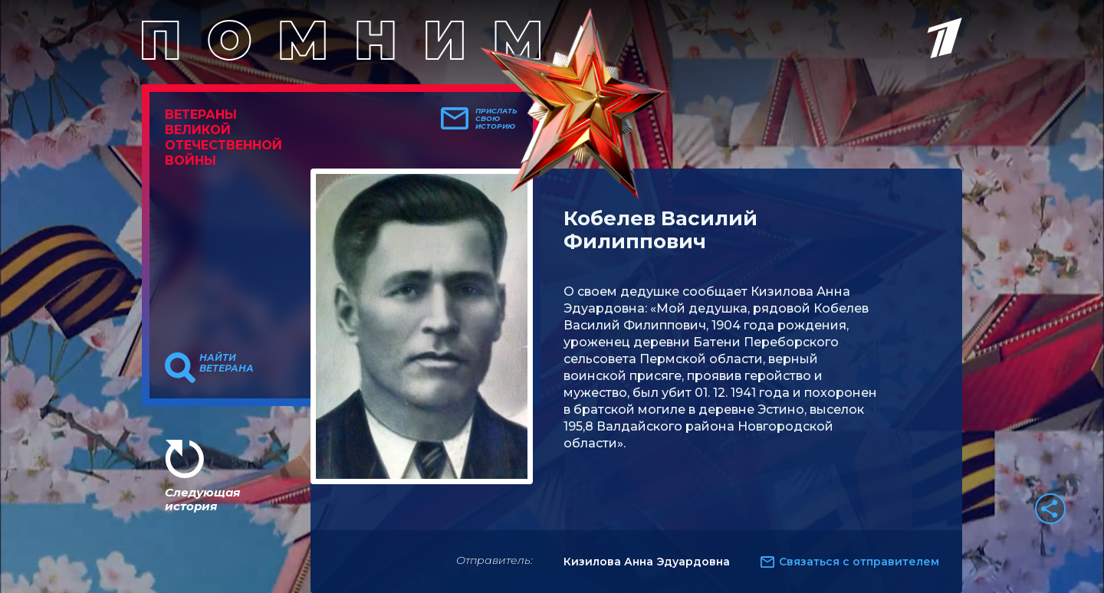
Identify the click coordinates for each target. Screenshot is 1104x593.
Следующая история (202, 499)
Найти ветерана (226, 363)
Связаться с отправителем (859, 561)
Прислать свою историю (496, 118)
